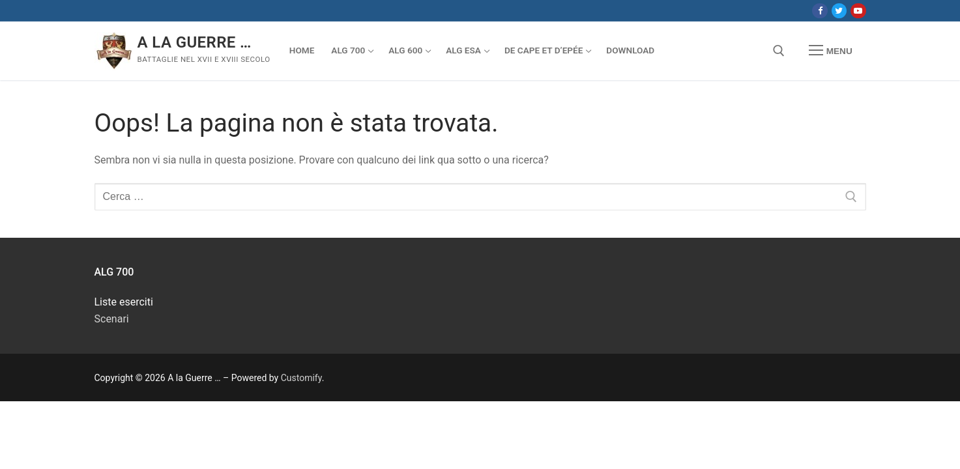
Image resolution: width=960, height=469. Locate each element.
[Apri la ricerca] (779, 51)
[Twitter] (839, 10)
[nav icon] (830, 50)
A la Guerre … (195, 42)
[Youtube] (858, 10)
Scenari (112, 319)
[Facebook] (819, 10)
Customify (301, 378)
